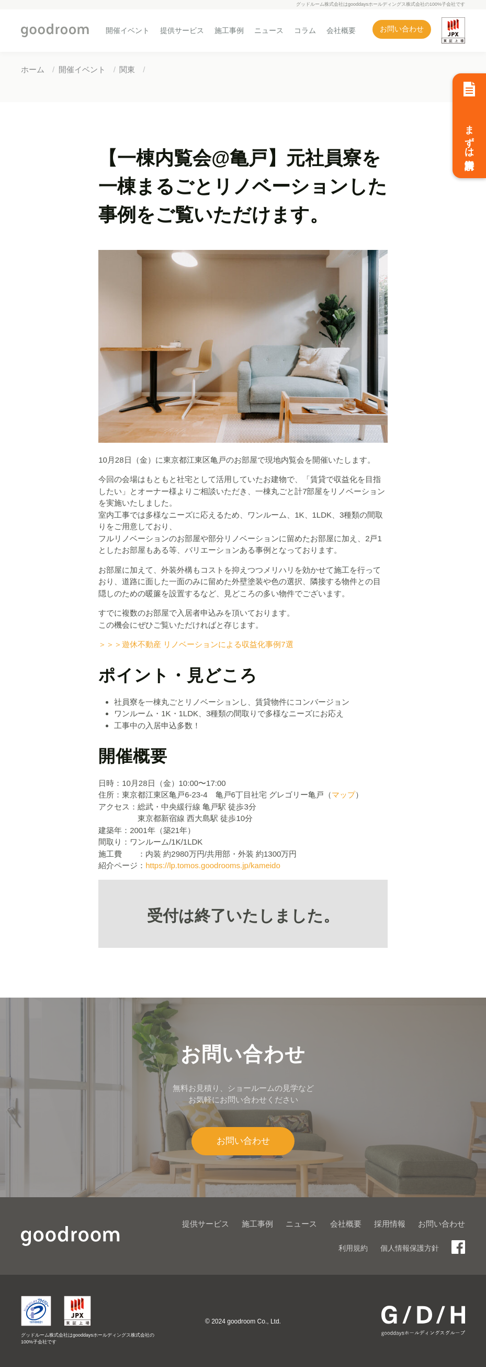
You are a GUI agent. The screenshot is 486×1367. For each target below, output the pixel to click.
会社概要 (341, 30)
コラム (305, 30)
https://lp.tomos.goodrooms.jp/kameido (212, 865)
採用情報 (389, 1223)
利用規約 (353, 1248)
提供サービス (182, 30)
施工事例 (229, 30)
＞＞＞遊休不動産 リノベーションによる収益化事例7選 (195, 644)
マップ (343, 794)
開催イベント (128, 30)
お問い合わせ (402, 29)
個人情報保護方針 (409, 1248)
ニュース (269, 30)
